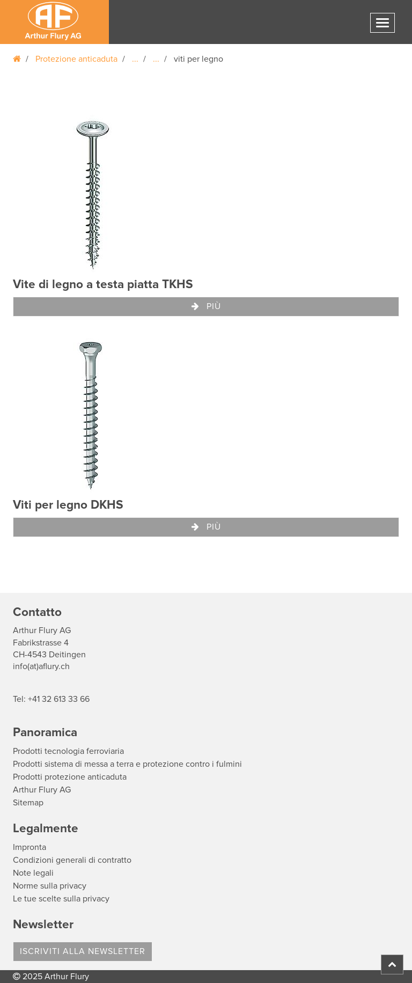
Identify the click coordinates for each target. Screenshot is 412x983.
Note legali (33, 873)
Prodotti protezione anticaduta (70, 777)
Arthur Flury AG (42, 789)
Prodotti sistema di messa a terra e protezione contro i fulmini (127, 764)
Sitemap (28, 802)
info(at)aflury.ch (41, 666)
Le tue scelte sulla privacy (61, 898)
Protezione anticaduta (76, 59)
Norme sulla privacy (49, 886)
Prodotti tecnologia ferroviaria (68, 751)
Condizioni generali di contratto (72, 860)
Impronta (29, 847)
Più (206, 306)
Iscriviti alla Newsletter (82, 951)
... (135, 59)
